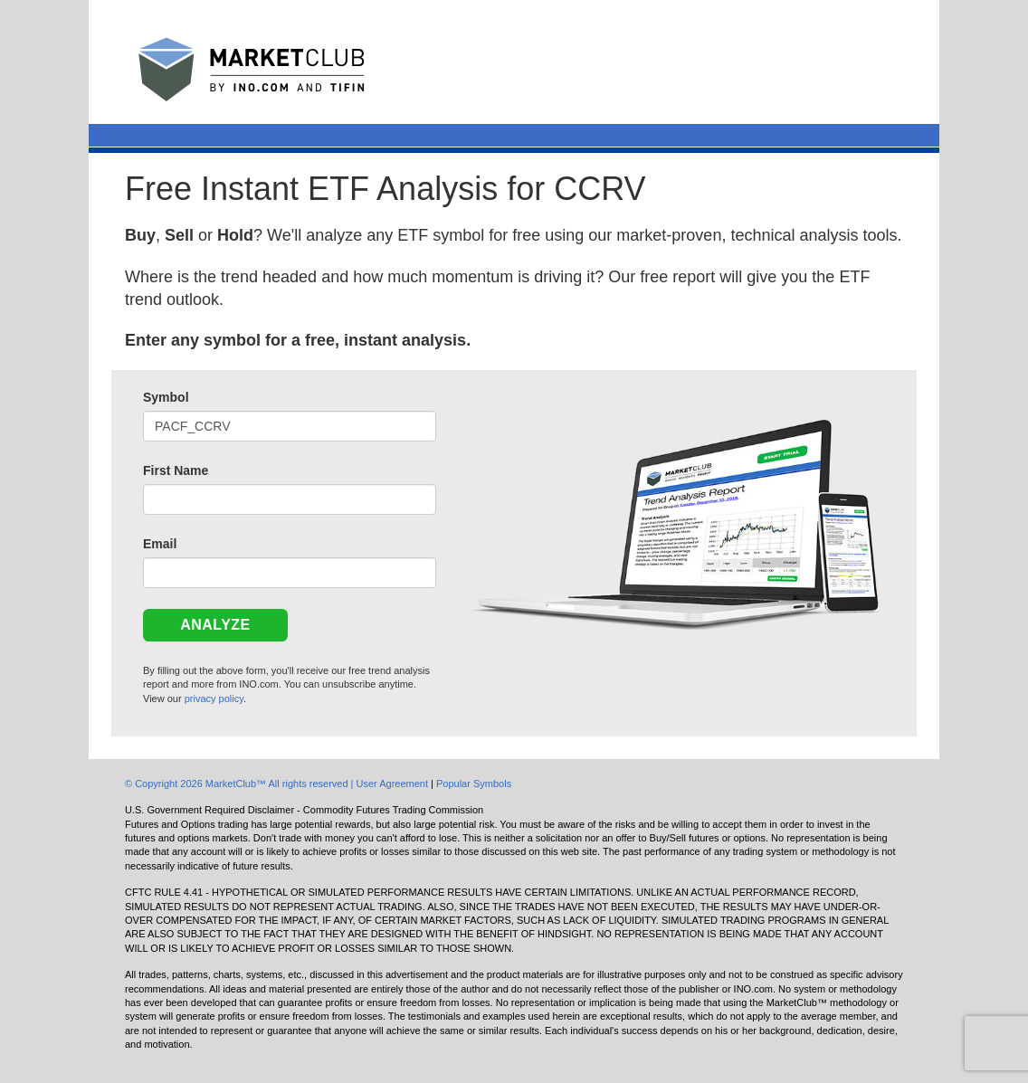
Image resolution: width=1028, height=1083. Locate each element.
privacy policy (214, 698)
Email (159, 544)
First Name (175, 470)
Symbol (166, 397)
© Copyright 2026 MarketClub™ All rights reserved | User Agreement (278, 783)
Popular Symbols (473, 783)
